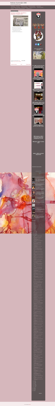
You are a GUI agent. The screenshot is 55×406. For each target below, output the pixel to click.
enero (34, 386)
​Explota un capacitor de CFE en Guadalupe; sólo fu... (36, 356)
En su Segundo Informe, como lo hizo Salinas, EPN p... (37, 246)
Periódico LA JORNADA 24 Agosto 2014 (37, 351)
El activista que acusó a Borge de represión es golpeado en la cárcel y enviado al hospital (39, 187)
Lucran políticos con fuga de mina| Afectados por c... (37, 328)
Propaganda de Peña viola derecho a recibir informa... (37, 305)
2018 (33, 226)
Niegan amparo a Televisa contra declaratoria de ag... (37, 270)
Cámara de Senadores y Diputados (17, 61)
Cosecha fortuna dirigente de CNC (37, 285)
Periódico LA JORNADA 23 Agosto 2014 (37, 364)
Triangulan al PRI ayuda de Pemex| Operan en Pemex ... (37, 335)
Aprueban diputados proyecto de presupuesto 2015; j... (37, 373)
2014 (33, 230)
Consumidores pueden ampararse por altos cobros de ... (37, 299)
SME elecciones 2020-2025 (40, 7)
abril (34, 383)
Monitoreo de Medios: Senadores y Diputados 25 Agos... (37, 331)
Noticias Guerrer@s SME (18, 3)
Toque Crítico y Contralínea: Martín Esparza (20, 8)
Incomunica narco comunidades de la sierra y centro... (37, 306)
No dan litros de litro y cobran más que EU (38, 300)
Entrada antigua (28, 64)
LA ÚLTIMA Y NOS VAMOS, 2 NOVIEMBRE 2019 (38, 208)
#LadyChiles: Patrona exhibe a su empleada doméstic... (37, 363)
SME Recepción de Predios (32, 7)
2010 (33, 390)
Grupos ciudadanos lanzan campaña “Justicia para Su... (37, 370)
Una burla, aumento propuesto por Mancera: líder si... (37, 273)
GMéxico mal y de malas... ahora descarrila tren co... (37, 337)
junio (34, 381)
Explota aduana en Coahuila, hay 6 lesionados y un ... (37, 245)
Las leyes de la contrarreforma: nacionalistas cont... (36, 239)
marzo (34, 384)
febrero (34, 385)
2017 (33, 227)
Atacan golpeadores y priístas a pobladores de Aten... (36, 367)
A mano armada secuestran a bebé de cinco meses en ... (37, 262)
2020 (33, 224)
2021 (33, 223)
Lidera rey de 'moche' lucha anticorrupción (38, 302)
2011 (33, 389)
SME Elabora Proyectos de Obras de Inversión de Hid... (37, 296)
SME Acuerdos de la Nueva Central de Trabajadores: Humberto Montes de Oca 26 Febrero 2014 (39, 200)
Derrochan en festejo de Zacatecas (37, 260)
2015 (33, 229)
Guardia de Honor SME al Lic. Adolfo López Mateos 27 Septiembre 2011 (39, 211)
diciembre (35, 231)
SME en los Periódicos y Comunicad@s (15, 7)
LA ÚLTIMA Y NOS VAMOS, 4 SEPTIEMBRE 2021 (38, 178)
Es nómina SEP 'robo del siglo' (36, 301)
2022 (33, 222)
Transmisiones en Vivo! (28, 8)
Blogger (30, 404)
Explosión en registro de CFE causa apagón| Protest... (37, 315)
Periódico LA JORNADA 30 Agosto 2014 (37, 263)
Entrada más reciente (14, 64)
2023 (33, 221)
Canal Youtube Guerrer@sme (24, 7)
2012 (33, 388)
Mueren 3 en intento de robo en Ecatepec (38, 357)
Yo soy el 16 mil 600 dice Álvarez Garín (37, 267)
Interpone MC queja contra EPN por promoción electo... (37, 243)
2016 (33, 228)
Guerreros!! (12, 8)
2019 (33, 225)
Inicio (21, 64)
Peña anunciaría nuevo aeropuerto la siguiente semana (37, 286)
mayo (34, 382)
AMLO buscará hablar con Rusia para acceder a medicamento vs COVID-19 (39, 191)
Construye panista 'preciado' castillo (37, 284)
